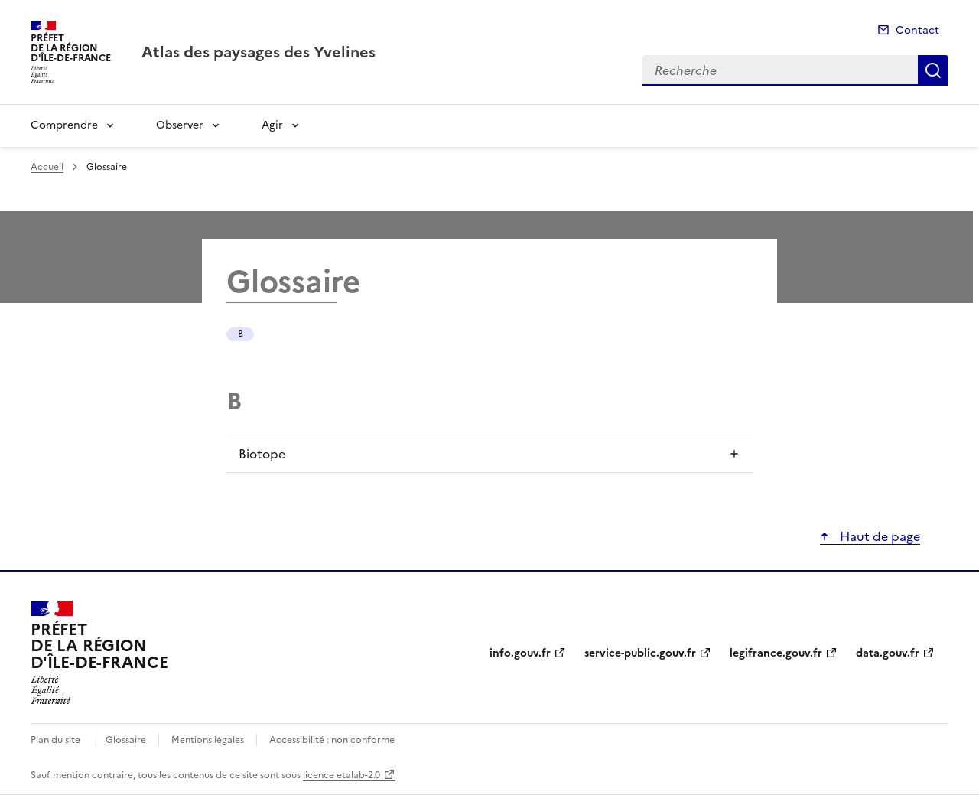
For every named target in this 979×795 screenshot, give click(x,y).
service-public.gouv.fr (640, 653)
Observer (179, 125)
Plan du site (55, 740)
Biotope (262, 454)
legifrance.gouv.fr (776, 653)
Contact (917, 30)
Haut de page (878, 536)
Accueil (47, 167)
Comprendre (64, 125)
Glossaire (126, 740)
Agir (272, 125)
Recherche (933, 70)
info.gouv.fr (520, 653)
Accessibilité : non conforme (332, 740)
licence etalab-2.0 (341, 775)
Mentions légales (207, 740)
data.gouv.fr (887, 653)
